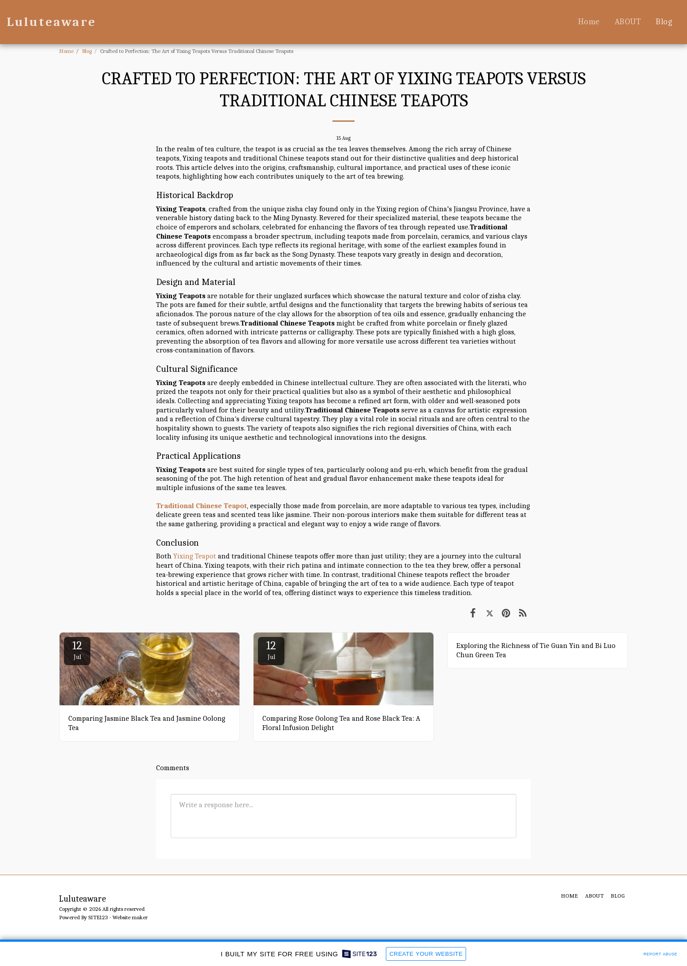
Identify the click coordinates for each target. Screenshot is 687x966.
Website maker (130, 917)
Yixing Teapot (194, 556)
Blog (87, 51)
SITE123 (98, 917)
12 (77, 650)
